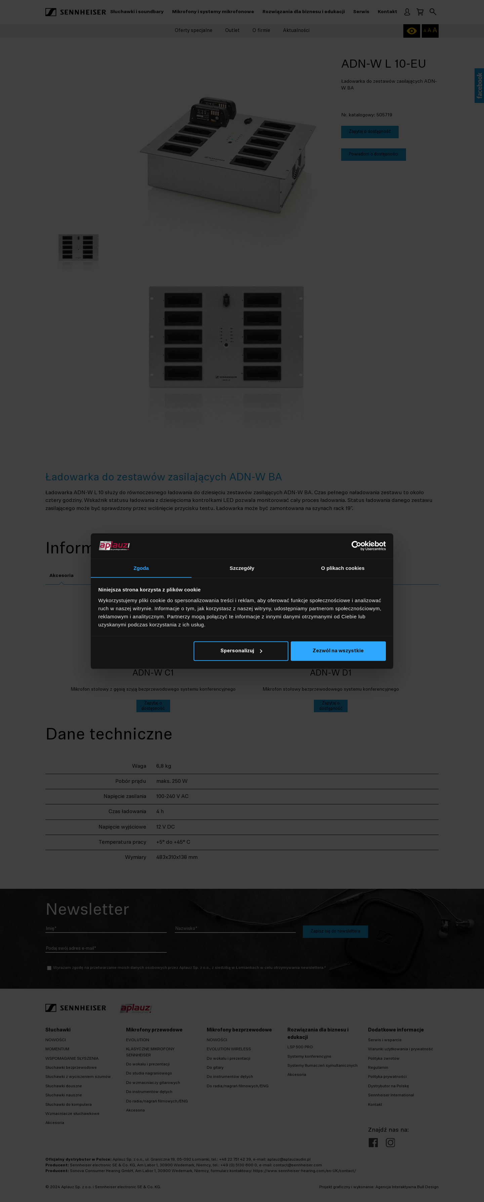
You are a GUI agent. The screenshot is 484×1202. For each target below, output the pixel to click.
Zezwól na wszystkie (338, 651)
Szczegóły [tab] (242, 568)
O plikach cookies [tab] (342, 568)
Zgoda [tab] (141, 568)
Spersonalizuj (241, 651)
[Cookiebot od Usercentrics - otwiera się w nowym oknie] (356, 546)
